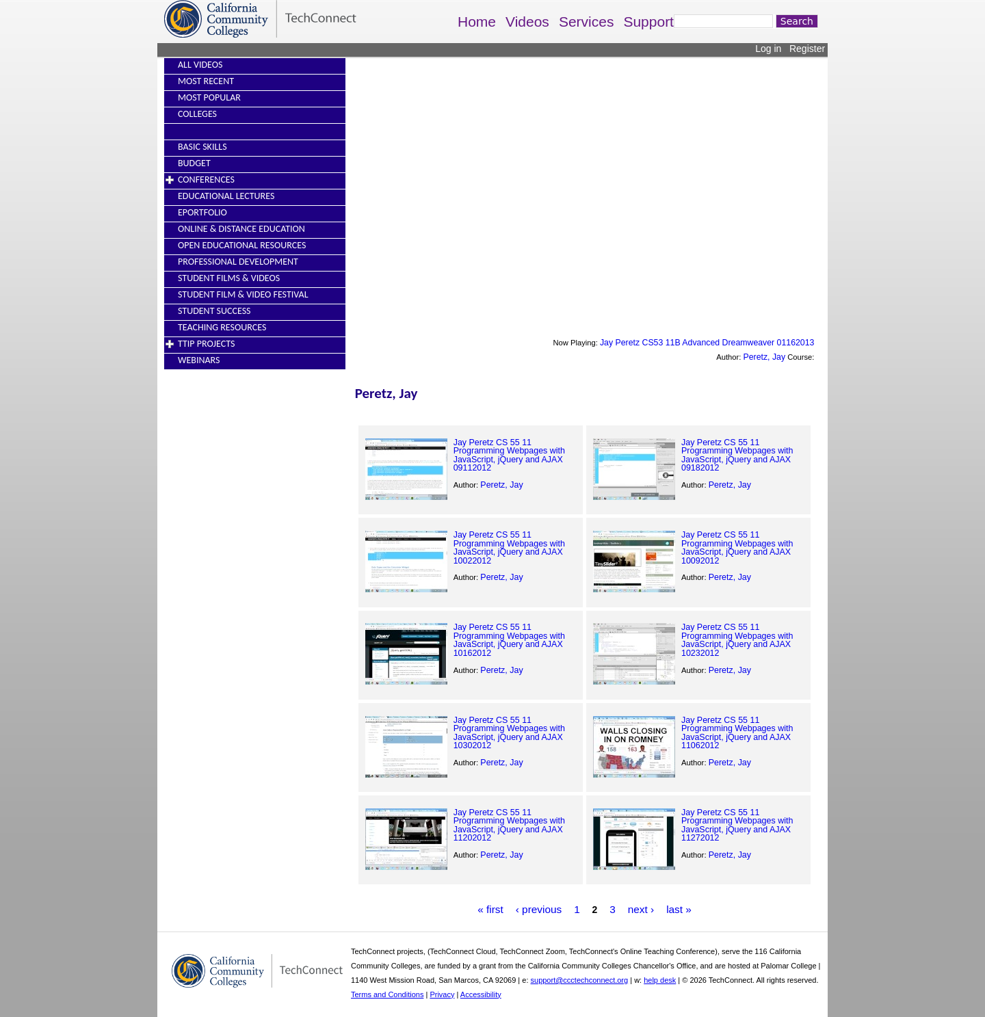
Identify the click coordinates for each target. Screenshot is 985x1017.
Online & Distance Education (241, 229)
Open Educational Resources (242, 245)
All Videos (200, 64)
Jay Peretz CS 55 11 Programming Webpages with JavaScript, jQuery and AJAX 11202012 (509, 825)
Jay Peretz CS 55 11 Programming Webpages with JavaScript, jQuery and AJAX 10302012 (509, 732)
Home (477, 21)
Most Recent (206, 81)
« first (490, 909)
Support (648, 21)
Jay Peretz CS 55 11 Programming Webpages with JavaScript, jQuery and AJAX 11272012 (737, 825)
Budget (194, 163)
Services (586, 21)
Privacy (442, 994)
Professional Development (238, 261)
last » (679, 909)
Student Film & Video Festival (243, 294)
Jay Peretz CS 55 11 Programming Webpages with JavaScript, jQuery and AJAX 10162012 (509, 639)
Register (807, 48)
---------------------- (210, 130)
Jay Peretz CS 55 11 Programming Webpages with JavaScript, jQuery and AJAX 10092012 (737, 547)
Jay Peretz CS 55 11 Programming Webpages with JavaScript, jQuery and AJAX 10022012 (509, 547)
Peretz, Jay (765, 357)
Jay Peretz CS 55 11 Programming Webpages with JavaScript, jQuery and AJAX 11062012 (737, 732)
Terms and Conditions (387, 994)
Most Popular (209, 97)
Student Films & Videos (229, 278)
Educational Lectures (226, 196)
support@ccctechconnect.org (580, 980)
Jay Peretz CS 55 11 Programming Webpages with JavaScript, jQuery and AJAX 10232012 (737, 639)
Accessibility (480, 994)
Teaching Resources (222, 327)
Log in (768, 48)
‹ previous (539, 909)
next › (641, 909)
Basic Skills (202, 147)
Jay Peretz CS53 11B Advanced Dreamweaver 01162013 (707, 342)
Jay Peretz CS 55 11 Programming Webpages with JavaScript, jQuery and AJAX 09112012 (509, 455)
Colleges (197, 114)
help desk (660, 980)
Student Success (214, 311)
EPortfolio (202, 212)
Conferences (206, 179)
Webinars (199, 360)
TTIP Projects (206, 343)
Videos (527, 21)
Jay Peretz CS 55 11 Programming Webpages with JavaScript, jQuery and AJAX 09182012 (737, 455)
